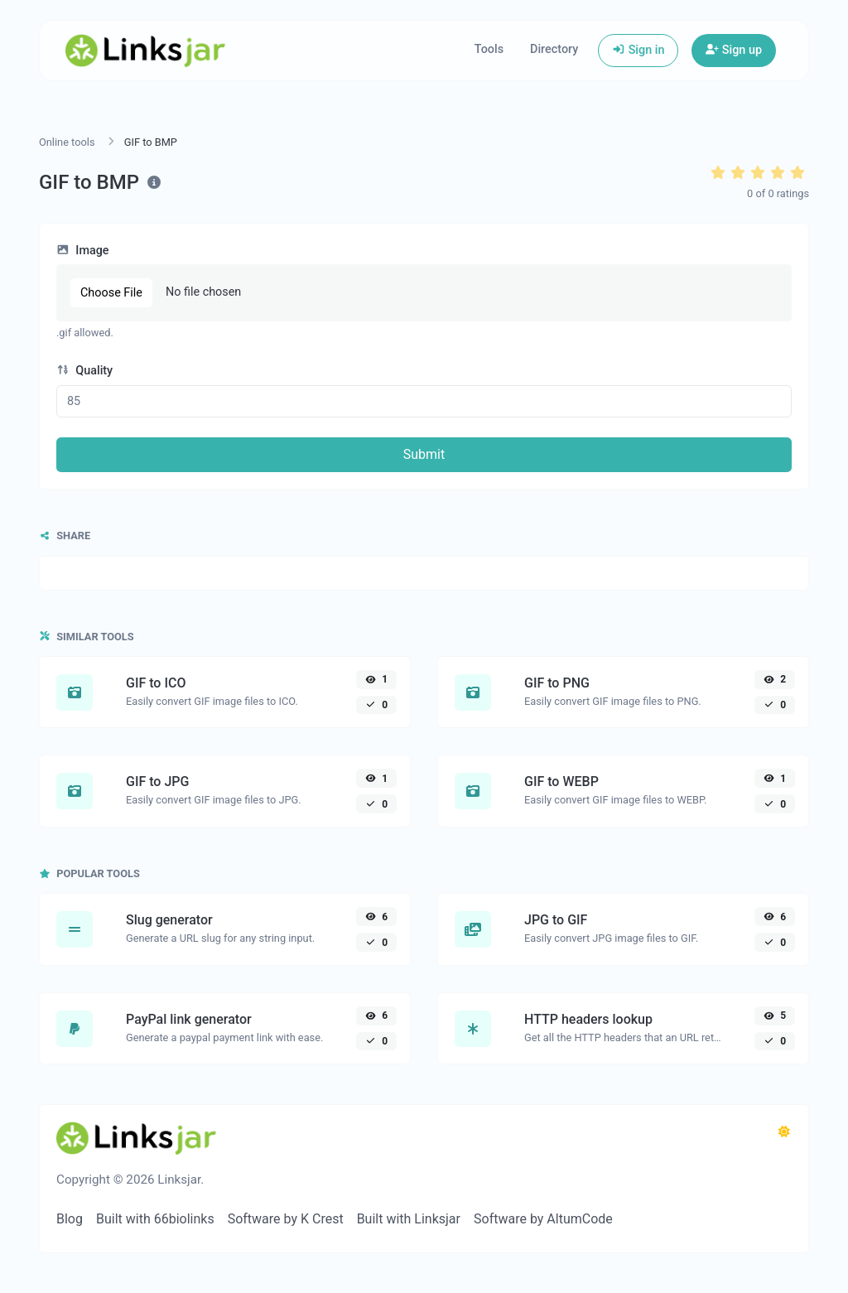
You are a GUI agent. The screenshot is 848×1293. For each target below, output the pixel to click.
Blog (69, 1219)
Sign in (638, 50)
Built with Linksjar (408, 1219)
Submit (424, 454)
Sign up (734, 50)
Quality (84, 371)
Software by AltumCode (543, 1219)
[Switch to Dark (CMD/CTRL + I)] (784, 1132)
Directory (554, 49)
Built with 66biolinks (155, 1219)
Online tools (67, 142)
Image (82, 251)
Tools (489, 49)
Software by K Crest (286, 1219)
